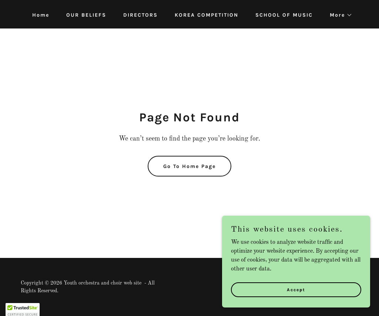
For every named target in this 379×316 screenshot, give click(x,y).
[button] (338, 15)
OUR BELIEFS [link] (86, 15)
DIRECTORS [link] (140, 15)
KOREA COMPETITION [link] (206, 15)
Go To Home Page (189, 166)
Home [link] (40, 15)
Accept (296, 289)
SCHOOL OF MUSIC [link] (284, 15)
